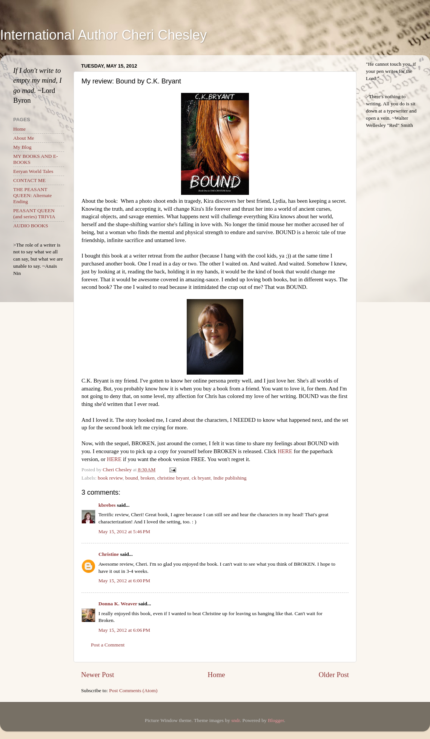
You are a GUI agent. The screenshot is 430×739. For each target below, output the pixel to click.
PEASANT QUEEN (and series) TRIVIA (34, 213)
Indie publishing (229, 478)
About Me (23, 138)
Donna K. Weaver (117, 603)
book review (110, 478)
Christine (108, 554)
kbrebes (107, 505)
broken (148, 478)
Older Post (334, 675)
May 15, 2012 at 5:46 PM (124, 531)
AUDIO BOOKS (30, 225)
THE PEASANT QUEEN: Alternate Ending (32, 195)
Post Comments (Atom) (133, 690)
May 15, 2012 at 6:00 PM (124, 580)
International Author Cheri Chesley (103, 35)
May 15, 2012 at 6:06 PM (124, 630)
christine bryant (173, 478)
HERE (285, 451)
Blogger (276, 720)
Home (216, 675)
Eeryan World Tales (33, 171)
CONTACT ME (29, 180)
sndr (235, 720)
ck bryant (201, 478)
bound (131, 478)
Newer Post (97, 675)
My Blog (22, 147)
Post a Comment (107, 645)
